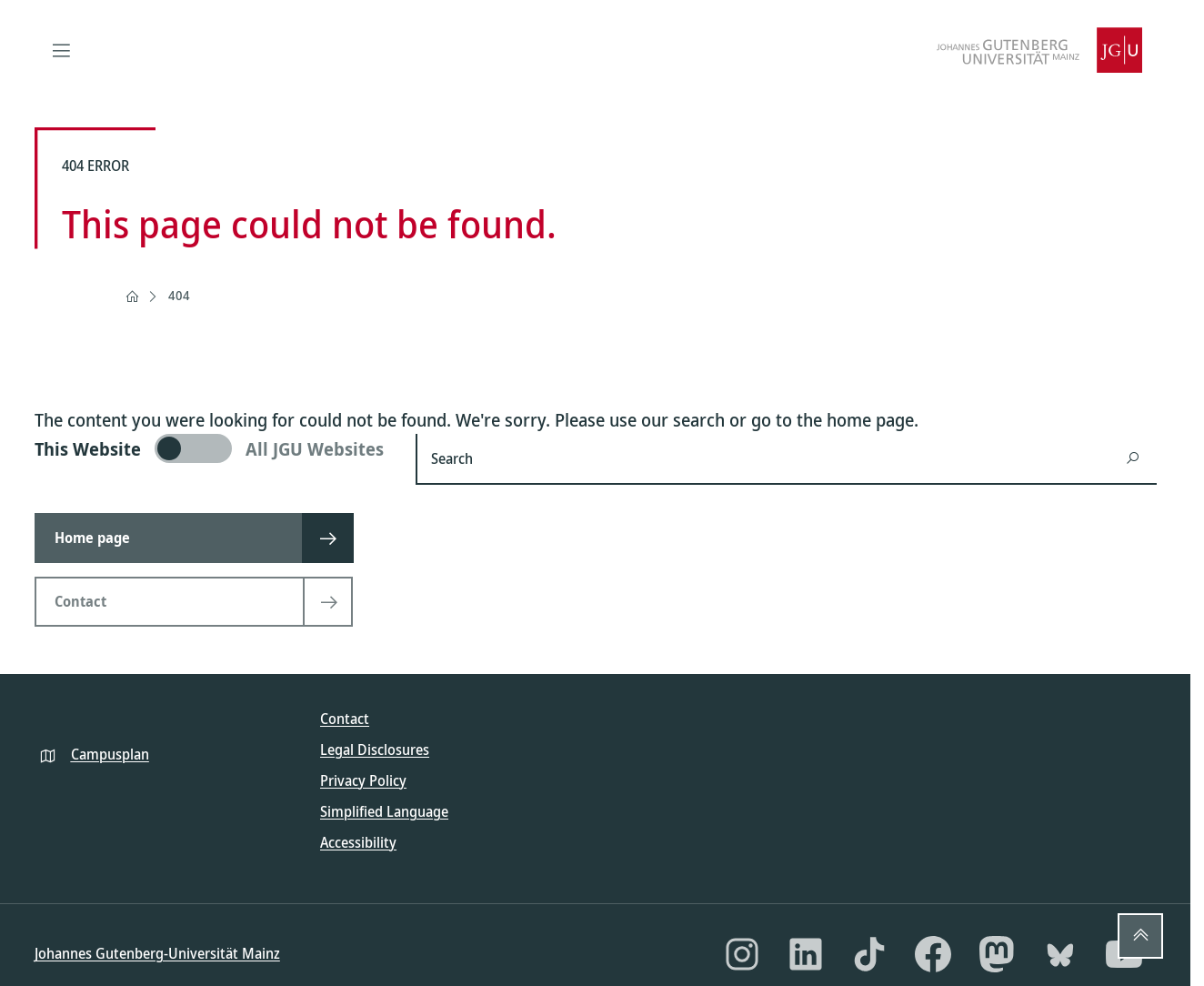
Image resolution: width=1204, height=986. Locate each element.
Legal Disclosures (374, 750)
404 (179, 295)
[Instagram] (742, 954)
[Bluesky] (1060, 954)
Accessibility (358, 842)
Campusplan (110, 754)
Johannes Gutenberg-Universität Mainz (157, 953)
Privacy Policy (363, 780)
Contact (344, 719)
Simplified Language (384, 811)
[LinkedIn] (806, 954)
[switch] (214, 448)
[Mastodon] (996, 954)
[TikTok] (869, 954)
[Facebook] (933, 954)
